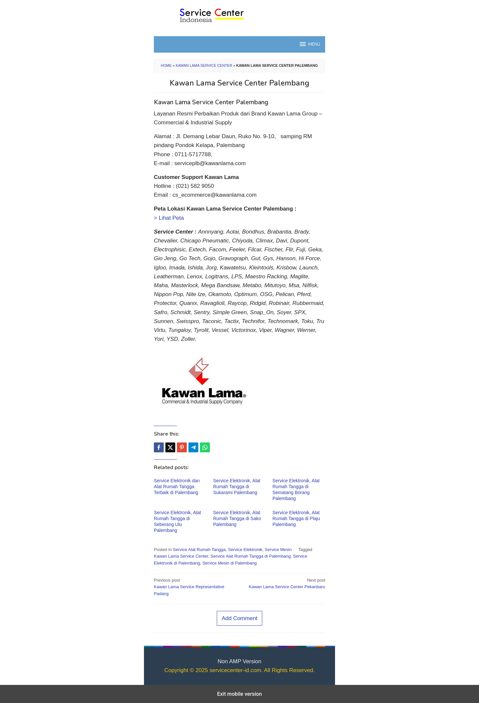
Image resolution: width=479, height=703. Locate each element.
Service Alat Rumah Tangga (199, 549)
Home (166, 65)
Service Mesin (278, 549)
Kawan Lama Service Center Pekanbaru (284, 583)
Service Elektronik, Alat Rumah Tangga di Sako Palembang (237, 518)
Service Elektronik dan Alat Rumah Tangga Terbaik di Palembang (177, 486)
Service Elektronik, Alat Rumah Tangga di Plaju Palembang (296, 518)
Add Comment (240, 618)
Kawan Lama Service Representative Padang (195, 586)
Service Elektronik (245, 549)
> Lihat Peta (169, 218)
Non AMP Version (240, 661)
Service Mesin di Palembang (229, 563)
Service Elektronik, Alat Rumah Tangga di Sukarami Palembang (236, 486)
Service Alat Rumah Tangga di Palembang (251, 556)
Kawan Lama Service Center (204, 65)
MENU (309, 44)
